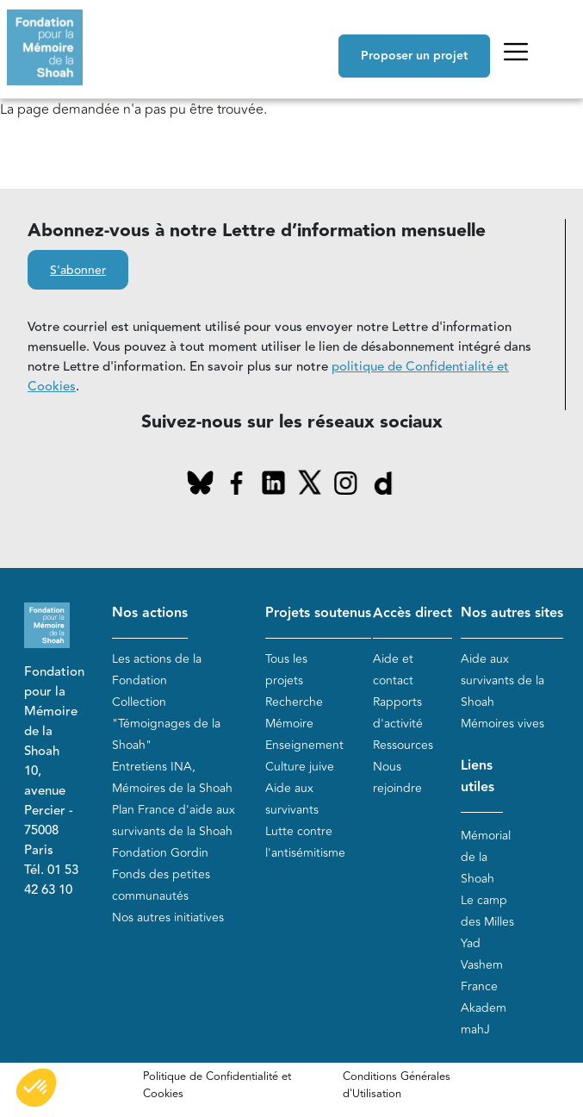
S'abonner (78, 270)
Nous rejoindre (397, 777)
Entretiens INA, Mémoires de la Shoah (172, 777)
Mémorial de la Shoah (486, 857)
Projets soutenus (318, 613)
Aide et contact (393, 670)
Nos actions (150, 613)
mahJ (475, 1029)
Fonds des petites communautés (161, 885)
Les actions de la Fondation (157, 670)
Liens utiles (477, 776)
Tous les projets (286, 670)
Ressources (403, 745)
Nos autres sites (512, 613)
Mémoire (289, 724)
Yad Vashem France (482, 964)
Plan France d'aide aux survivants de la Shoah (173, 820)
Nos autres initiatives (168, 917)
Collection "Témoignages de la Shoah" (166, 723)
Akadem (483, 1008)
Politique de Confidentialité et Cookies (217, 1085)
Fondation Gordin (160, 853)
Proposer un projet (414, 56)
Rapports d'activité (398, 713)
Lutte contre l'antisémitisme (305, 842)
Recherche (294, 702)
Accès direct (412, 613)
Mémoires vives (502, 724)
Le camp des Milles (487, 911)
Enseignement (304, 745)
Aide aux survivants (292, 799)
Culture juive (299, 767)
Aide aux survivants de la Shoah (502, 680)
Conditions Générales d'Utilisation (396, 1085)
